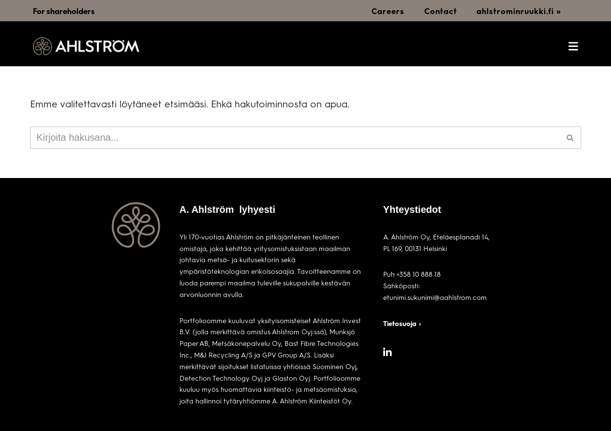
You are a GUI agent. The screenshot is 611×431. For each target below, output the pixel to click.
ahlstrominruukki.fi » (519, 11)
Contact (440, 11)
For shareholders (64, 11)
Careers (388, 11)
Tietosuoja (400, 323)
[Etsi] (295, 137)
